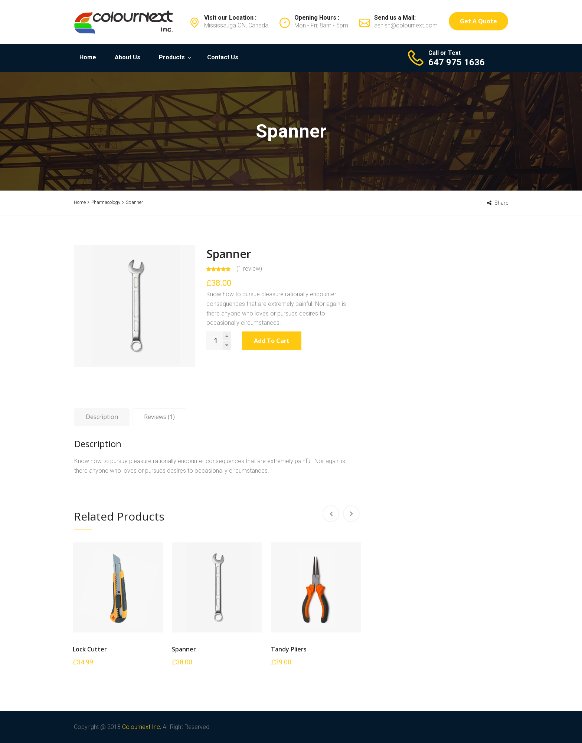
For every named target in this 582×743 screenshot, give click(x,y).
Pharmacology (105, 202)
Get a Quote (478, 21)
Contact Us (222, 57)
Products (172, 57)
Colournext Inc (141, 726)
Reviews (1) (159, 417)
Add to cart (272, 341)
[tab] (102, 417)
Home (87, 57)
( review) (249, 268)
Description (102, 417)
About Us (127, 57)
